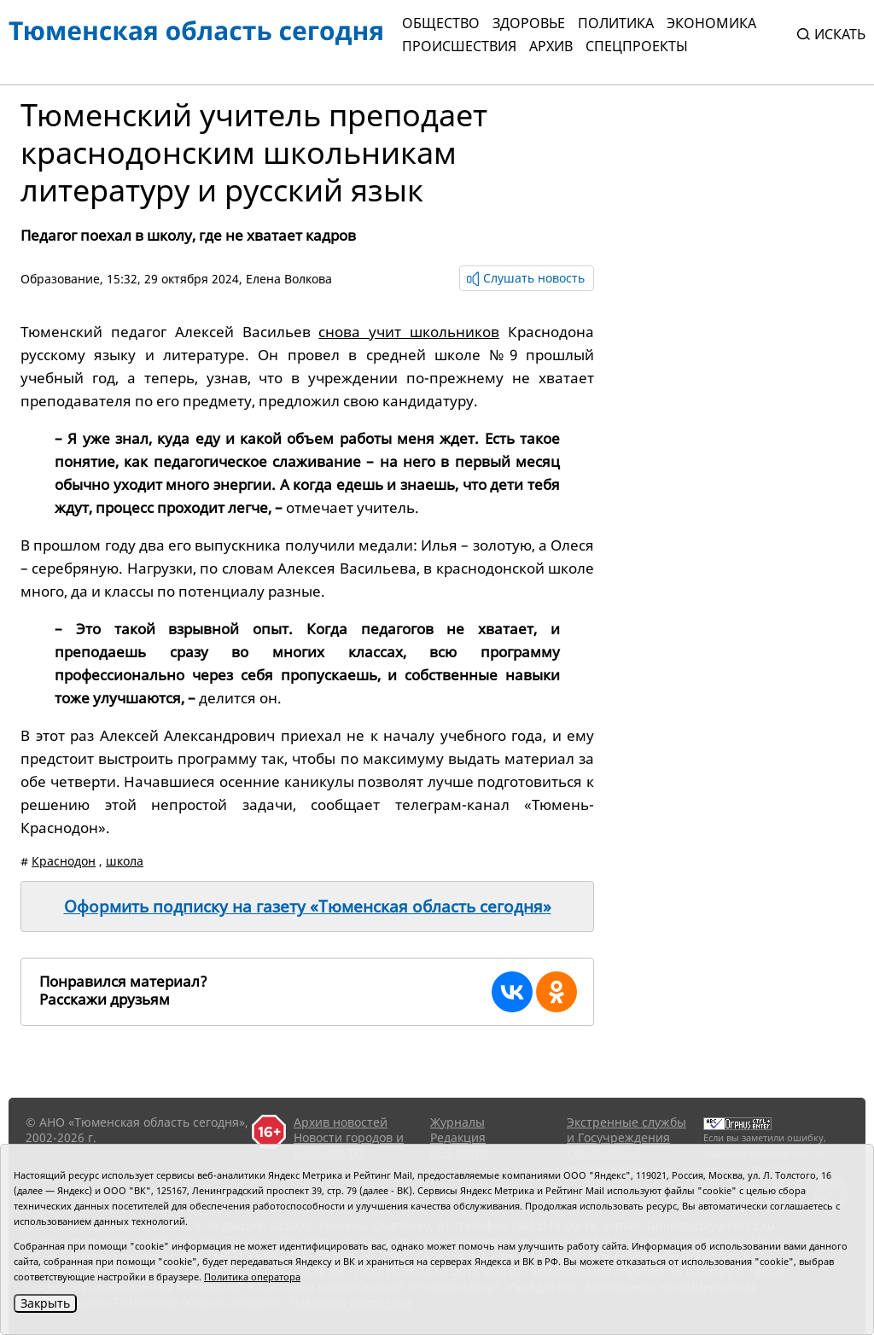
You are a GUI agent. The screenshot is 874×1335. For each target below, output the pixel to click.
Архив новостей (340, 1122)
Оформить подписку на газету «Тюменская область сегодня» (307, 906)
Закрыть (45, 1303)
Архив (551, 46)
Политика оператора (252, 1276)
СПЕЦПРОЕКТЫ (637, 46)
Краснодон (64, 861)
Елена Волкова (289, 279)
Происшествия (459, 46)
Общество (441, 23)
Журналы (457, 1122)
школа (124, 861)
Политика (616, 23)
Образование (60, 279)
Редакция (458, 1137)
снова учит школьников (408, 331)
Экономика (711, 23)
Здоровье (528, 23)
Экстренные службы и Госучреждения (626, 1130)
